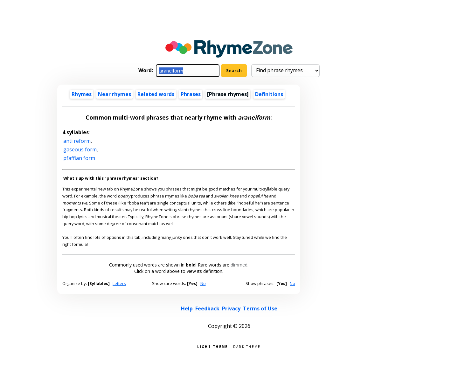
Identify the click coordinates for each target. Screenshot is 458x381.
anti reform (77, 140)
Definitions (269, 94)
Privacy (231, 308)
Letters (119, 283)
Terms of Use (260, 308)
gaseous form (80, 149)
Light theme (212, 346)
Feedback (207, 308)
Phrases (191, 94)
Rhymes (82, 94)
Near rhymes (114, 94)
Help (187, 308)
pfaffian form (79, 158)
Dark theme (247, 346)
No (203, 283)
